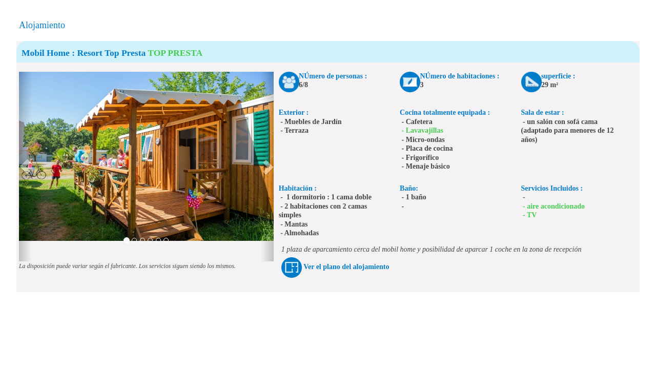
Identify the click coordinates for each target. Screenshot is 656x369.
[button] (25, 166)
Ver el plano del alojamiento (346, 267)
